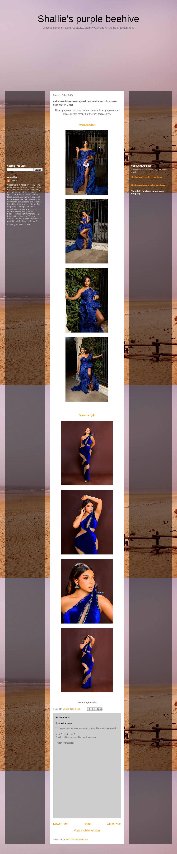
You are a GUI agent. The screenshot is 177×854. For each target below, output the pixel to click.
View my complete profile (18, 224)
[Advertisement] (88, 61)
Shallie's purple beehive (88, 18)
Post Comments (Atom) (77, 839)
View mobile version (87, 830)
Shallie (13, 180)
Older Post (114, 824)
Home (88, 824)
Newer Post (60, 824)
